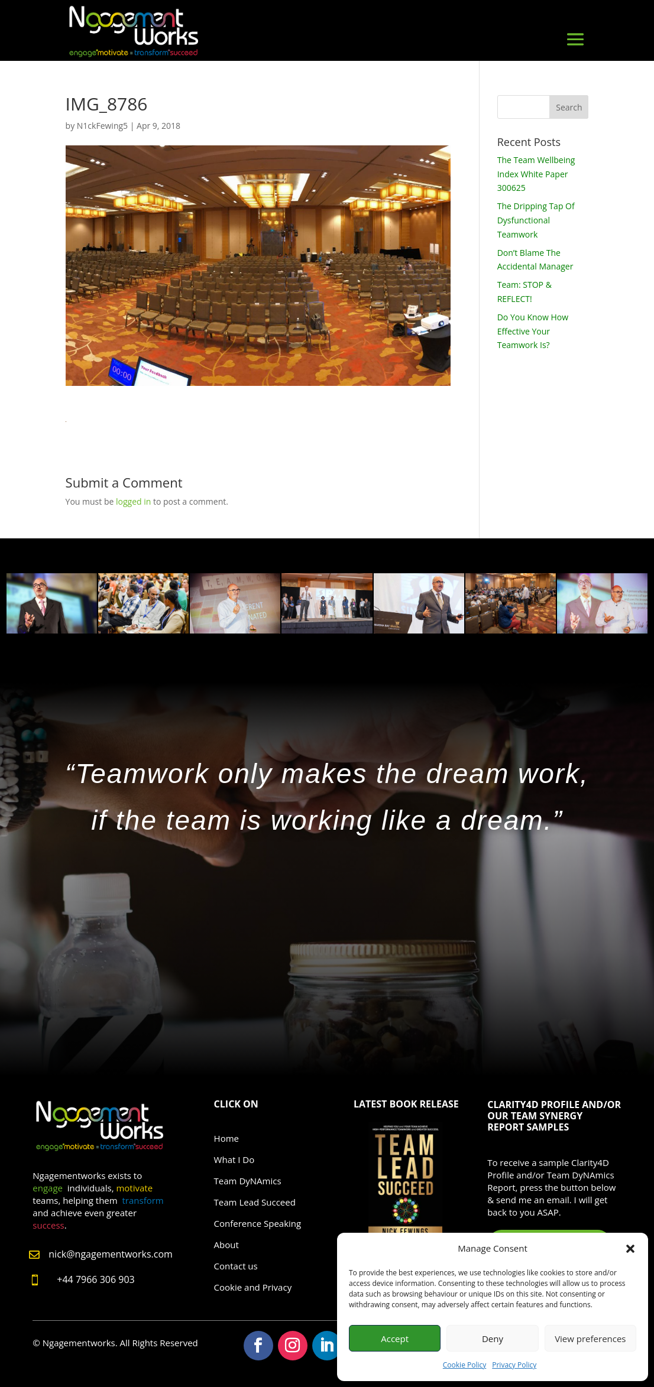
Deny (492, 1338)
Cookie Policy (464, 1365)
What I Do (234, 1159)
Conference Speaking (258, 1223)
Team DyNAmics (247, 1181)
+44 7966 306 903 (95, 1279)
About (226, 1244)
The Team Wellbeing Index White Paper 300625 (536, 174)
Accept (395, 1338)
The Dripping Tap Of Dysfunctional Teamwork (536, 220)
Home (226, 1138)
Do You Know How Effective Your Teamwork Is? (532, 331)
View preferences (590, 1338)
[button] (630, 1249)
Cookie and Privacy (253, 1287)
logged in (133, 501)
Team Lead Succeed (255, 1202)
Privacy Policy (514, 1365)
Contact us (236, 1266)
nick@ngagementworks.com (110, 1254)
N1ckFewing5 (102, 125)
